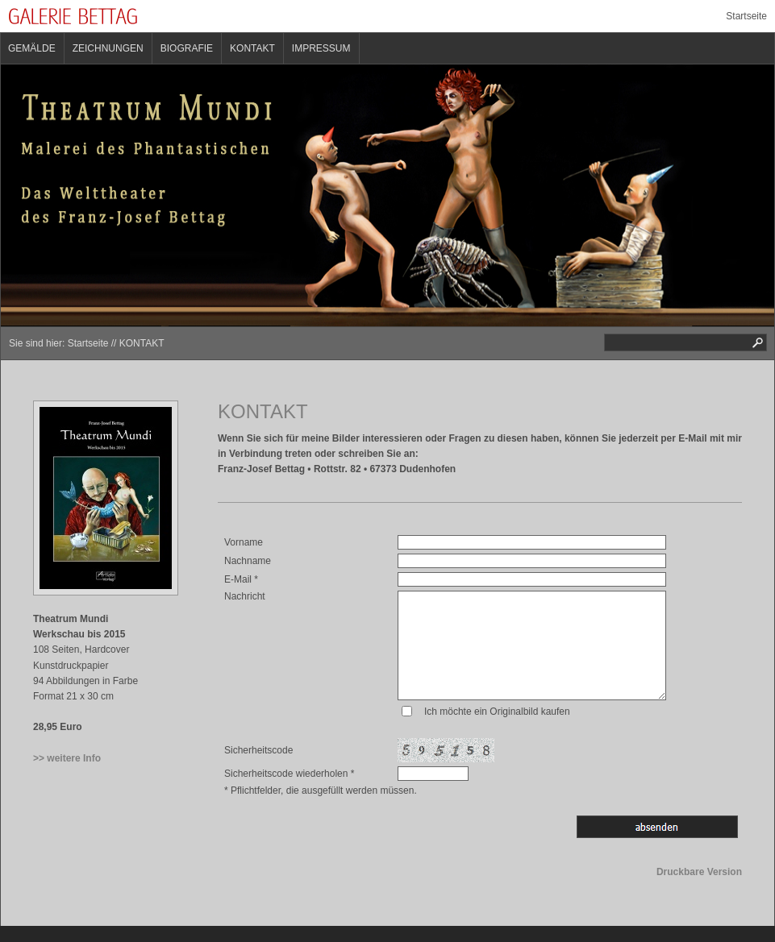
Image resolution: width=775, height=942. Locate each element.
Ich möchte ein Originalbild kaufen (497, 711)
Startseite (746, 16)
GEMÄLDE (32, 48)
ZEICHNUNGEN (108, 48)
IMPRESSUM (321, 48)
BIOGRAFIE (186, 48)
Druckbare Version (699, 872)
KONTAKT (252, 48)
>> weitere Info (67, 758)
